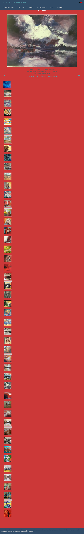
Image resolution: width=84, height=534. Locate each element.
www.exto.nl (18, 530)
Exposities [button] (22, 7)
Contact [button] (60, 7)
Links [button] (52, 7)
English (80, 2)
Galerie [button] (31, 7)
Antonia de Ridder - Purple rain (13, 2)
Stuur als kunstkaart (42, 76)
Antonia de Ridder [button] (9, 7)
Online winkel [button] (42, 7)
